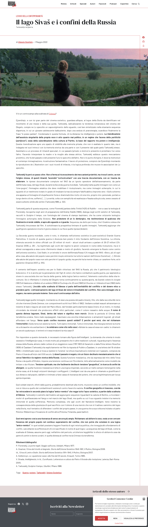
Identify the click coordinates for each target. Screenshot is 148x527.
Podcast (113, 4)
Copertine (124, 4)
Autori (92, 4)
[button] (144, 499)
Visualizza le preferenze (134, 518)
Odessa (52, 113)
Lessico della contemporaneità (29, 16)
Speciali (83, 4)
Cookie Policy (119, 523)
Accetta (101, 518)
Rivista (63, 4)
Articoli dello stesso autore (111, 491)
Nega (115, 518)
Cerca (136, 4)
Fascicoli (102, 4)
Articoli (73, 4)
